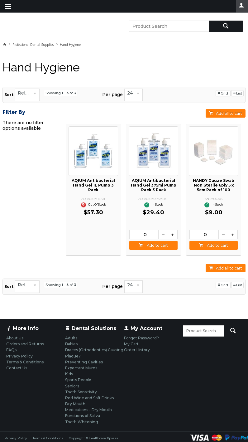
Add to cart (157, 245)
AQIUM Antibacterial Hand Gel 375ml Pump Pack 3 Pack (153, 185)
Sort (8, 94)
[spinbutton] (144, 234)
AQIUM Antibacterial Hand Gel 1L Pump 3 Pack (93, 185)
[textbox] (169, 26)
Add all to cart (229, 113)
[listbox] (27, 95)
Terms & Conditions (48, 438)
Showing (60, 93)
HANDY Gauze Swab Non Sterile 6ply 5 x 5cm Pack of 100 (213, 185)
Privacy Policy (16, 438)
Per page (112, 94)
